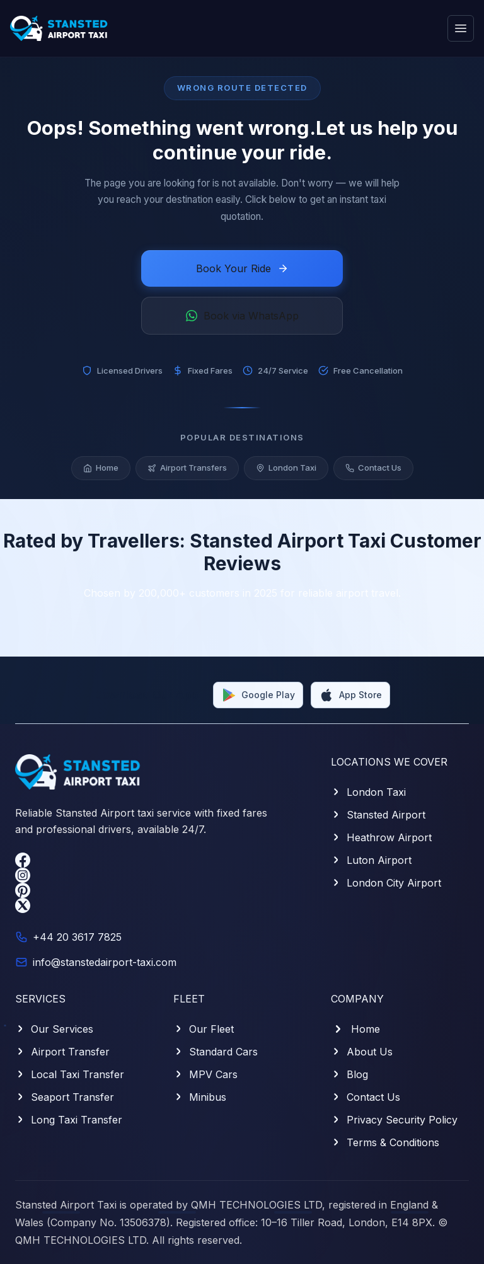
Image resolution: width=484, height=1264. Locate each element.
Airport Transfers (187, 468)
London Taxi (286, 468)
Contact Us (373, 468)
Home (100, 468)
